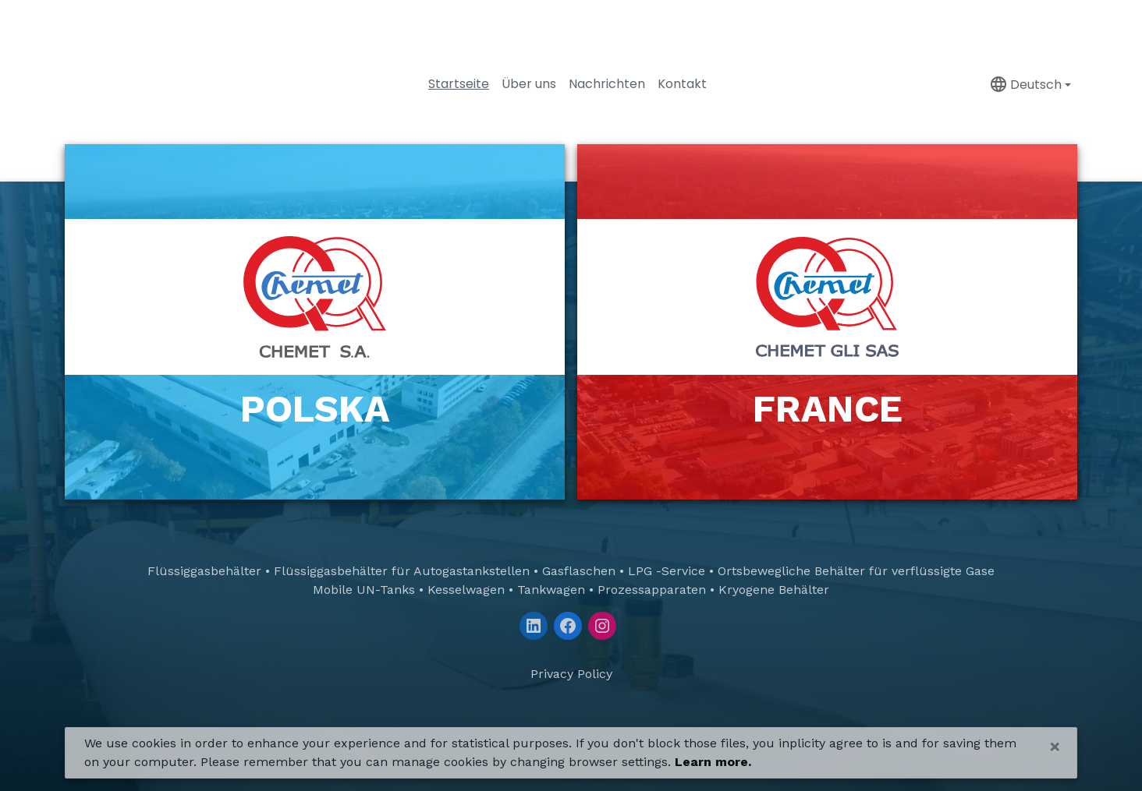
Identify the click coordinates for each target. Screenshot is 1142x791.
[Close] (1055, 746)
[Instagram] (602, 626)
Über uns (529, 84)
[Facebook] (568, 626)
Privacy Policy (571, 673)
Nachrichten (607, 84)
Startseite (458, 84)
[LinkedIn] (534, 626)
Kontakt (682, 84)
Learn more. (713, 761)
